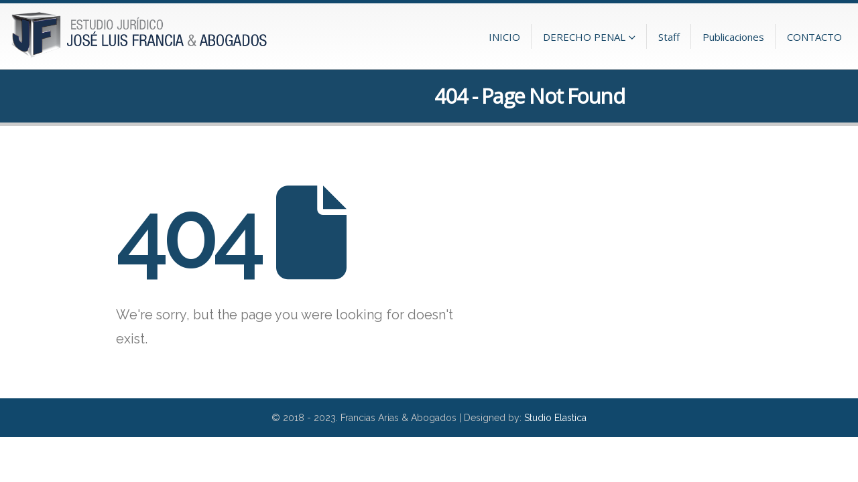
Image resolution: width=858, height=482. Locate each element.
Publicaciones (733, 37)
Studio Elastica (555, 417)
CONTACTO (814, 37)
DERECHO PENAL (584, 37)
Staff (669, 37)
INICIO (504, 37)
